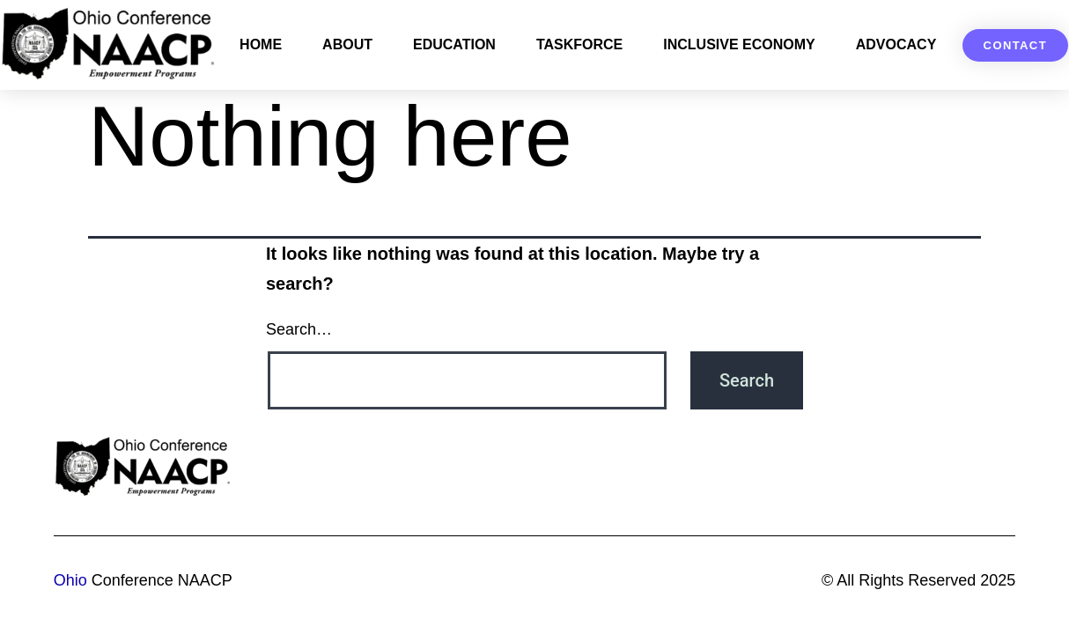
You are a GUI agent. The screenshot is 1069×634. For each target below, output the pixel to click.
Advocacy (896, 44)
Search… (299, 329)
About (347, 44)
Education (454, 44)
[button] (1015, 45)
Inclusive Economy (739, 44)
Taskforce (579, 44)
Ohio (70, 580)
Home (261, 44)
